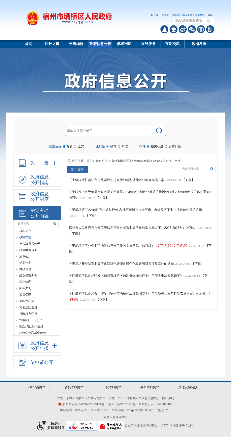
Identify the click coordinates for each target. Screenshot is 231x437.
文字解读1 (164, 245)
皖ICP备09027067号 (122, 404)
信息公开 (102, 161)
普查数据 (164, 29)
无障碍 (175, 15)
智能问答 (174, 29)
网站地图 (66, 410)
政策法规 (159, 161)
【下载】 (188, 180)
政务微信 (192, 29)
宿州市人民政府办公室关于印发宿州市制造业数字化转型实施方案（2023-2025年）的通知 (132, 227)
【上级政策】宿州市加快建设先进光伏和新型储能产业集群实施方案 (117, 180)
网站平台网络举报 (115, 417)
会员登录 (200, 15)
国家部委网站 (36, 387)
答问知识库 (201, 29)
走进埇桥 (76, 44)
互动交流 (172, 44)
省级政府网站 (73, 387)
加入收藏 (187, 15)
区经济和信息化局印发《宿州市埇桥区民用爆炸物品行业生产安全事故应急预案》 (126, 275)
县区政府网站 (149, 387)
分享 (210, 15)
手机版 (210, 29)
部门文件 (175, 161)
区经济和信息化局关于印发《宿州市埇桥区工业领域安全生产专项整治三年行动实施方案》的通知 (137, 293)
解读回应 (124, 44)
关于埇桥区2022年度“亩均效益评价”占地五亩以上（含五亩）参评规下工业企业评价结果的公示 (135, 210)
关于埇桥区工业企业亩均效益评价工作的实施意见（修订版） (112, 245)
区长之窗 (52, 44)
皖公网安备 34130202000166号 (81, 404)
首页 (28, 44)
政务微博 (183, 29)
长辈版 (165, 15)
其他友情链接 (187, 387)
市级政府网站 (111, 387)
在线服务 (148, 44)
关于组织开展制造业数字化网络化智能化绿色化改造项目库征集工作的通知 (122, 263)
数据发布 (199, 44)
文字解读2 (180, 245)
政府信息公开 (100, 44)
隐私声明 (168, 398)
